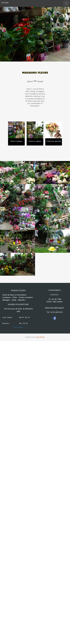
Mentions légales (18, 327)
